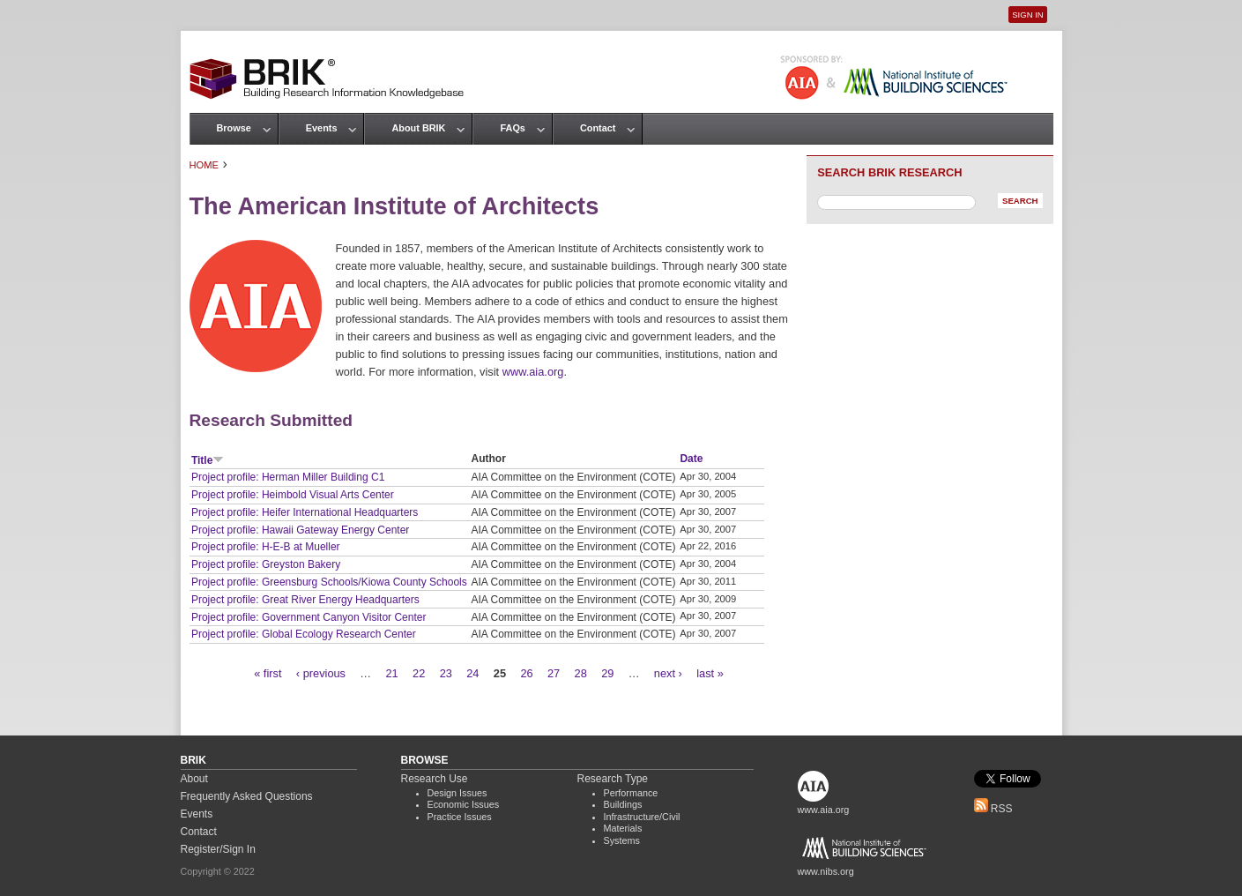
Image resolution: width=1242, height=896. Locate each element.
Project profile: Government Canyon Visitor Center (309, 617)
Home (204, 165)
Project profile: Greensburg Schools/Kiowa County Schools (329, 582)
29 (607, 673)
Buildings (623, 804)
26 (526, 673)
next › (668, 673)
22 (419, 673)
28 (581, 673)
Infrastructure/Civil (642, 816)
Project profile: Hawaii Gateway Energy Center (300, 530)
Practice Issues (460, 816)
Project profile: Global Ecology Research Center (303, 634)
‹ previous (321, 673)
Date (691, 458)
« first (267, 673)
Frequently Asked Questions (247, 796)
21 (392, 673)
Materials (623, 828)
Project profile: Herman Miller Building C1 (287, 477)
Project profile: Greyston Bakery (265, 564)
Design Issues (457, 793)
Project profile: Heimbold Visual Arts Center (292, 495)
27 (553, 673)
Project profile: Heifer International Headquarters (304, 512)
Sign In (1027, 14)
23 (446, 673)
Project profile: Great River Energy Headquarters (305, 600)
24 (472, 673)
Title (207, 460)
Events (322, 128)
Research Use (434, 779)
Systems (622, 840)
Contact (597, 128)
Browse (234, 128)
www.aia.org (533, 371)
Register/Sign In (218, 849)
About (194, 779)
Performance (631, 793)
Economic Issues (464, 804)
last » (710, 673)
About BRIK (418, 128)
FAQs (512, 128)
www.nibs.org (826, 871)
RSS (993, 809)
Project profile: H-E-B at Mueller (265, 547)
